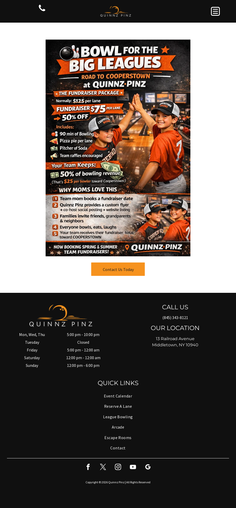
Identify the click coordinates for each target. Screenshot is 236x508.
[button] (215, 11)
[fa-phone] (42, 10)
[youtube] (133, 467)
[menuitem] (118, 396)
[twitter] (103, 467)
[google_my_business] (148, 467)
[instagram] (118, 467)
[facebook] (88, 467)
